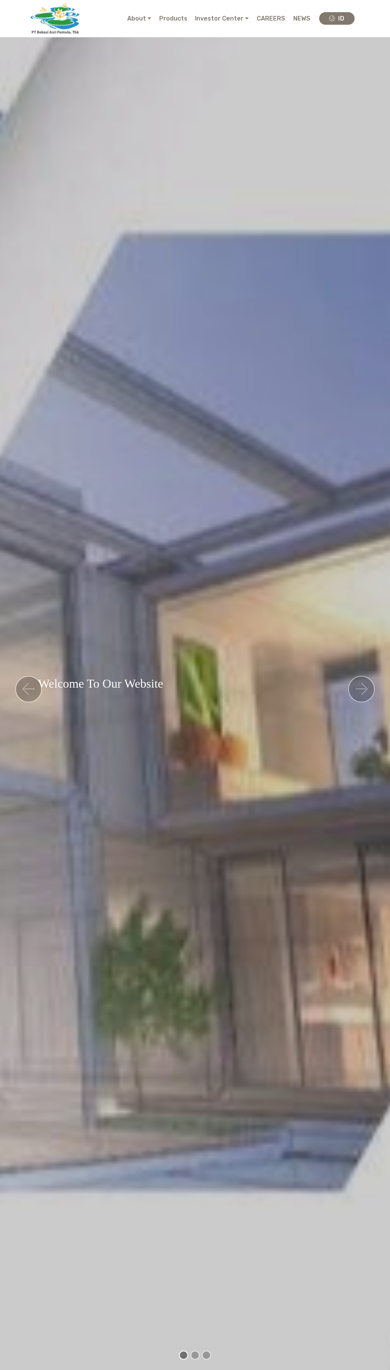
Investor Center (219, 18)
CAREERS (271, 18)
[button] (28, 689)
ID (337, 18)
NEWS (301, 18)
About (136, 18)
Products (173, 18)
